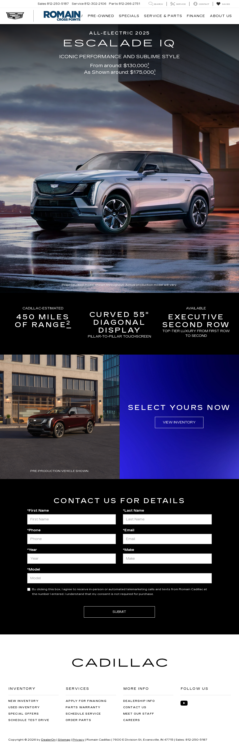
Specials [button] (129, 16)
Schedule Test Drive (29, 720)
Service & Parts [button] (163, 16)
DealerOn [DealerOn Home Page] (48, 739)
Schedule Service (83, 713)
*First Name (38, 511)
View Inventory (179, 422)
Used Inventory (24, 707)
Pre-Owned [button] (101, 16)
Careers (131, 720)
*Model (33, 569)
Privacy (78, 739)
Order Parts (78, 720)
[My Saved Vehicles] (223, 4)
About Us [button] (221, 16)
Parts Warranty (83, 707)
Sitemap (64, 739)
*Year (32, 550)
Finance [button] (196, 16)
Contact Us (135, 707)
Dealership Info (139, 701)
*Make (128, 550)
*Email (128, 530)
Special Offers (23, 713)
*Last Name (133, 511)
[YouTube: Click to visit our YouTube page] (186, 703)
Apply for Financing (86, 701)
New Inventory (23, 701)
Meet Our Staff (138, 713)
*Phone (34, 530)
